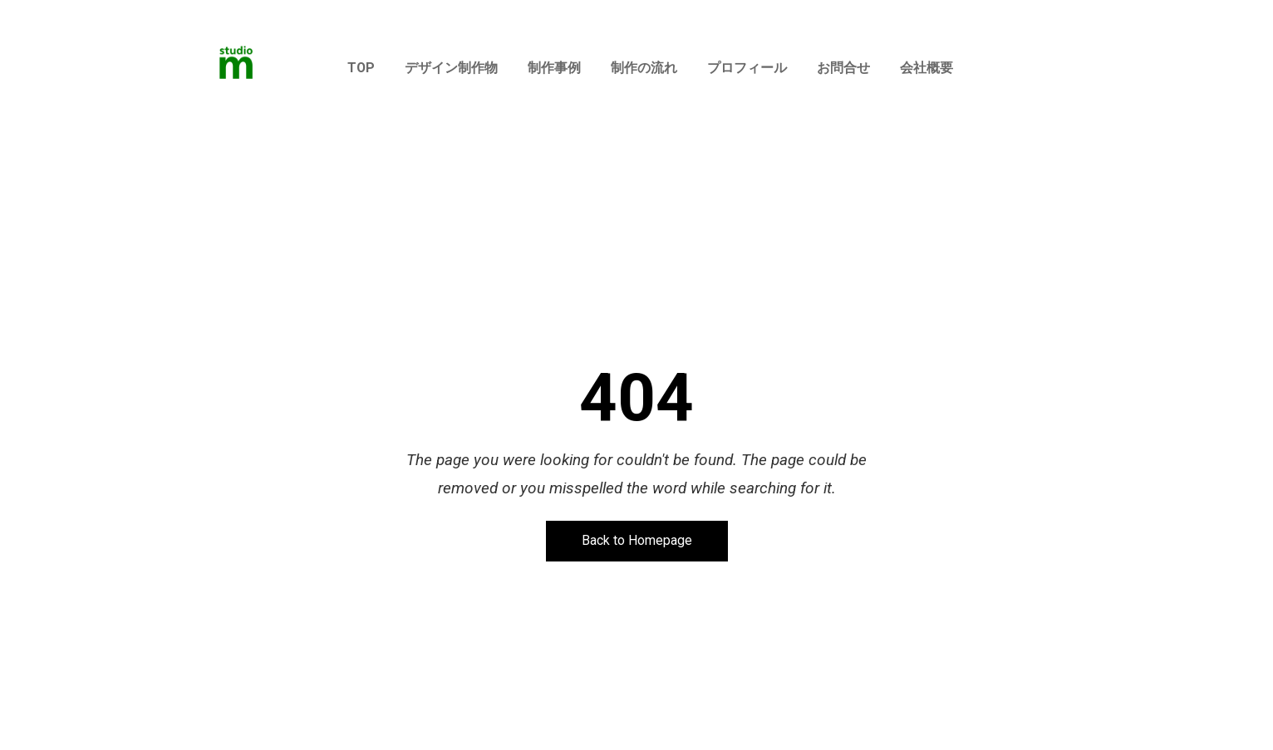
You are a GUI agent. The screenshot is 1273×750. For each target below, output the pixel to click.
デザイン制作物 (451, 68)
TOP (361, 68)
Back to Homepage (637, 541)
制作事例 (554, 68)
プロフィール (747, 68)
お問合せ (843, 68)
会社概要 (926, 68)
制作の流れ (644, 68)
